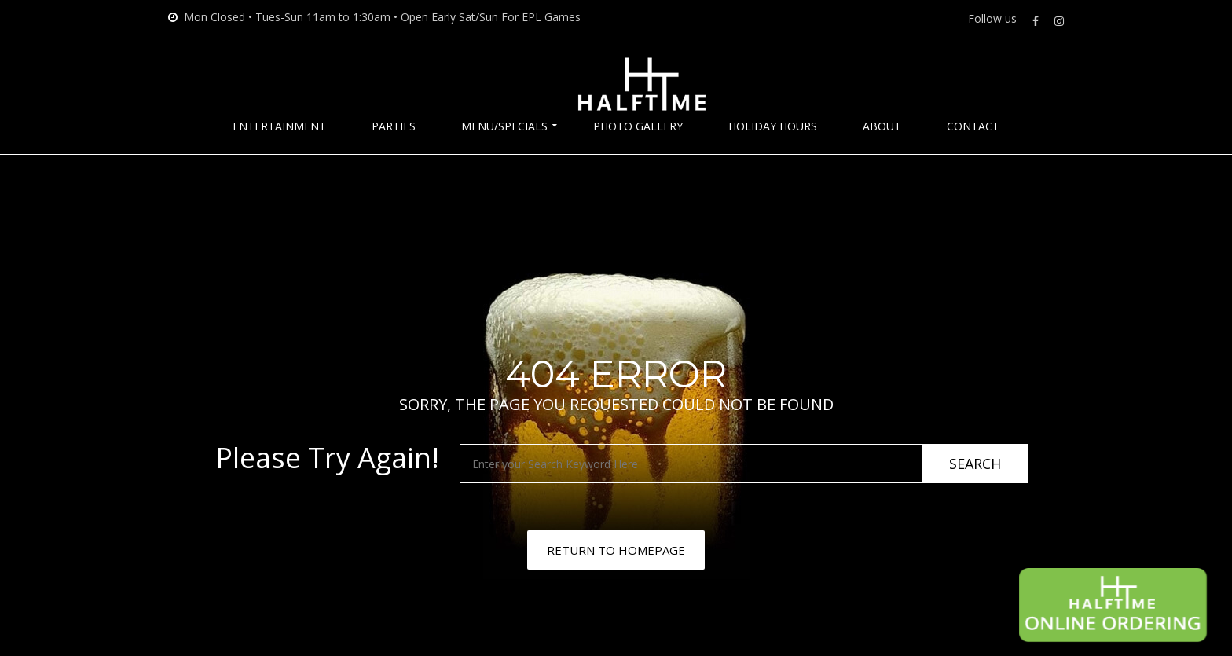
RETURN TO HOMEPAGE (616, 550)
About (882, 126)
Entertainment (279, 126)
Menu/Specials (504, 126)
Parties (394, 126)
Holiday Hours (772, 126)
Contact (973, 126)
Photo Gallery (638, 126)
